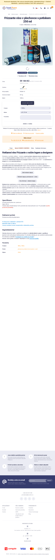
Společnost (6, 507)
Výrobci (4, 513)
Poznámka (6, 116)
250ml (19, 253)
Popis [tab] (9, 149)
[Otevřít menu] (46, 8)
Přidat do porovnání (28, 133)
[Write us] (27, 540)
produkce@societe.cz (28, 140)
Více (39, 130)
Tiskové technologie (33, 513)
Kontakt (4, 511)
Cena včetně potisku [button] (22, 72)
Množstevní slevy (33, 76)
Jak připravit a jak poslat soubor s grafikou (19, 517)
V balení (6, 108)
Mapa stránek (24, 555)
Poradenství (32, 507)
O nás (3, 509)
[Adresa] (27, 528)
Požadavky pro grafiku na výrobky (24, 238)
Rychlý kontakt (39, 140)
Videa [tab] (32, 149)
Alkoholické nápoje (23, 14)
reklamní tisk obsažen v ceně (31, 250)
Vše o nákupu (19, 507)
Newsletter (31, 511)
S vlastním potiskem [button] (33, 72)
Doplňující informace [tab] (42, 149)
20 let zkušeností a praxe (40, 456)
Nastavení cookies (33, 555)
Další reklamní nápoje (27, 174)
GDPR (16, 513)
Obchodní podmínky (20, 511)
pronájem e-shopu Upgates (43, 555)
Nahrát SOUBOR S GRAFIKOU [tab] (20, 149)
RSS (28, 555)
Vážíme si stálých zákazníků (41, 466)
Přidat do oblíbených (16, 133)
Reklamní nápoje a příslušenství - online (27, 178)
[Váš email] (39, 482)
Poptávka (31, 509)
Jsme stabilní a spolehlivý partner (16, 456)
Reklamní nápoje (14, 14)
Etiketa (5, 112)
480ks (19, 247)
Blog (30, 515)
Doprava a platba (39, 133)
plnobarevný (20, 250)
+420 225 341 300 (16, 140)
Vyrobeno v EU (22, 76)
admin (19, 555)
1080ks (22, 247)
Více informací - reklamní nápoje (27, 182)
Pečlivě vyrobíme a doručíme (15, 466)
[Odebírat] (49, 482)
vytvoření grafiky (34, 240)
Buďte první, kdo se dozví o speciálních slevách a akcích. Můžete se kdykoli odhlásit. (17, 484)
